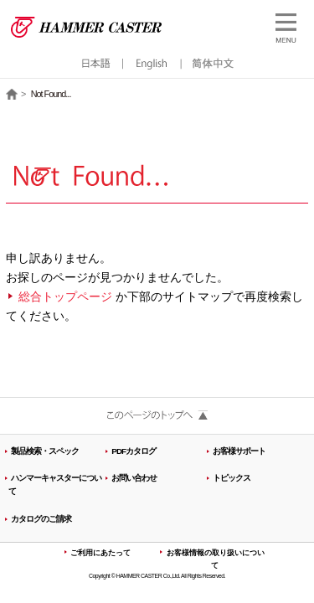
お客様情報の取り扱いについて (216, 559)
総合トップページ (65, 296)
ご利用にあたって (100, 553)
